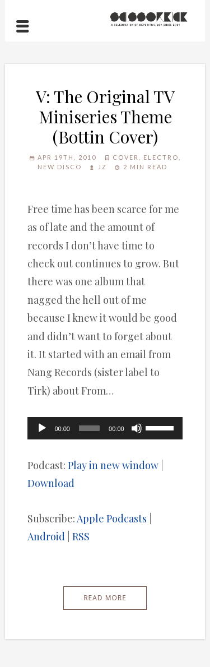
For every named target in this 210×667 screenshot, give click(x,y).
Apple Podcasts (112, 518)
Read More (105, 598)
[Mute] (136, 428)
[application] (104, 428)
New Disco (60, 166)
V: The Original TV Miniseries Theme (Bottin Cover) (105, 116)
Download (50, 483)
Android (46, 536)
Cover (126, 157)
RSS (81, 536)
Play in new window (113, 465)
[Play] (42, 428)
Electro (161, 157)
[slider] (89, 428)
